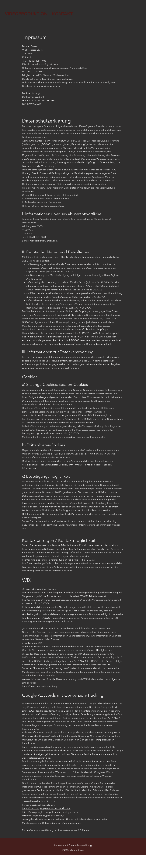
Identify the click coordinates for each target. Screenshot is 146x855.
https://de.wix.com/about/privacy (39, 686)
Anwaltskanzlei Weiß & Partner (74, 830)
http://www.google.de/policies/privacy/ (43, 815)
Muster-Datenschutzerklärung (37, 830)
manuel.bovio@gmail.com (44, 64)
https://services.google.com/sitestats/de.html (46, 808)
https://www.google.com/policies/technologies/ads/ (50, 812)
